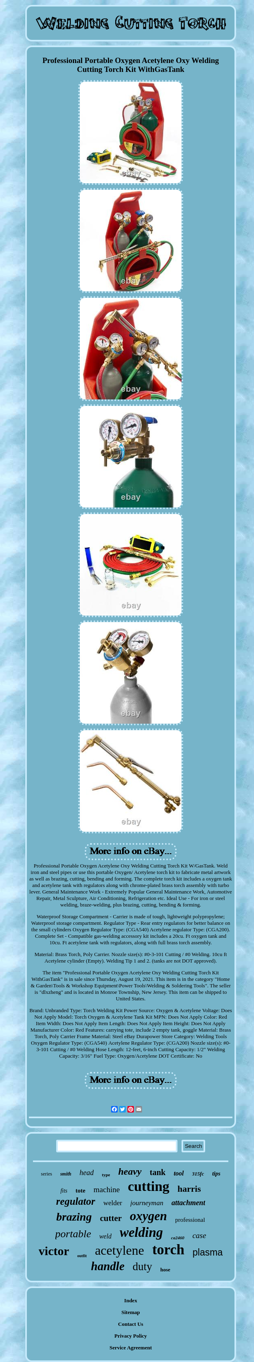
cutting (148, 1186)
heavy (129, 1171)
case (199, 1235)
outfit (82, 1256)
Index (130, 1300)
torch (168, 1250)
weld (105, 1236)
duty (142, 1266)
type (106, 1174)
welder (112, 1203)
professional (190, 1220)
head (86, 1173)
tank (158, 1172)
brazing (74, 1216)
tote (80, 1190)
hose (165, 1270)
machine (107, 1189)
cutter (111, 1218)
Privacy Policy (130, 1336)
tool (179, 1173)
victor (54, 1251)
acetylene (119, 1250)
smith (65, 1174)
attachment (188, 1203)
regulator (75, 1201)
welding (141, 1232)
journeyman (146, 1203)
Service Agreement (130, 1348)
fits (63, 1191)
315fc (198, 1174)
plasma (208, 1252)
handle (108, 1266)
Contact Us (130, 1324)
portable (73, 1234)
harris (189, 1189)
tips (216, 1174)
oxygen (148, 1216)
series (46, 1174)
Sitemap (130, 1312)
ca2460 (177, 1237)
